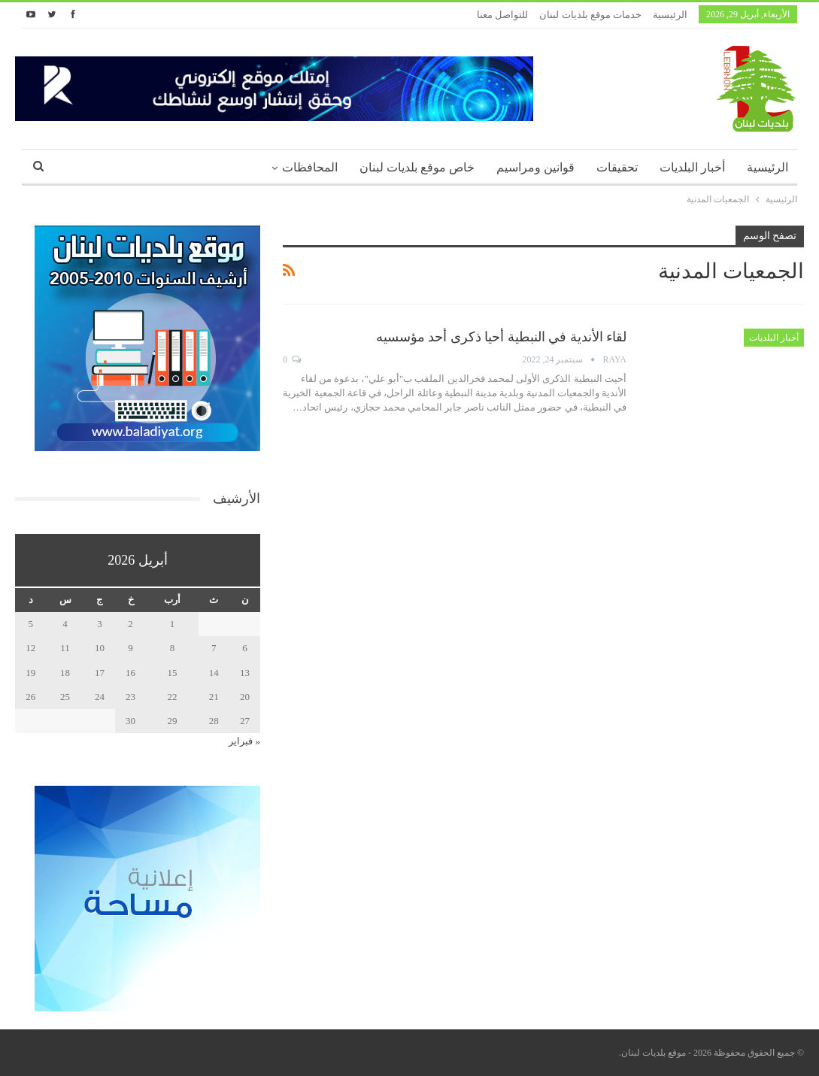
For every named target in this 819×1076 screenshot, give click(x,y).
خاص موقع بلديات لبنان (417, 167)
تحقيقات (617, 167)
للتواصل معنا (502, 14)
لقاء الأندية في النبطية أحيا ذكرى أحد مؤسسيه (501, 336)
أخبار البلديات (692, 167)
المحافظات (310, 167)
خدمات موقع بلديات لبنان (590, 14)
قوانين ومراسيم (535, 167)
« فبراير (244, 741)
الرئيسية (670, 14)
